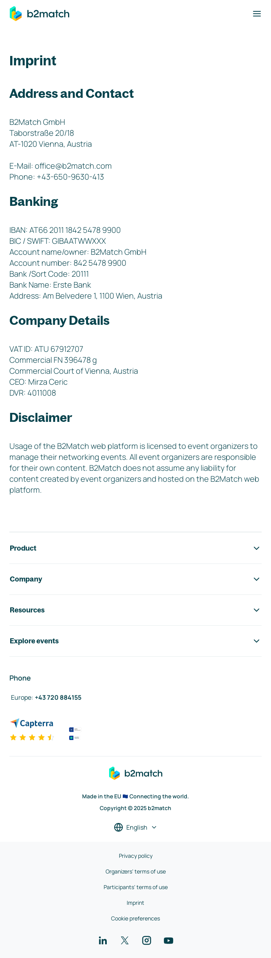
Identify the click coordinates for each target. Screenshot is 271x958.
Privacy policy (136, 855)
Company (135, 579)
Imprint (135, 902)
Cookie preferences (135, 918)
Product (135, 548)
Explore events (135, 641)
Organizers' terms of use (136, 871)
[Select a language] (135, 827)
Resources (135, 610)
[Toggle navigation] (257, 13)
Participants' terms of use (136, 887)
